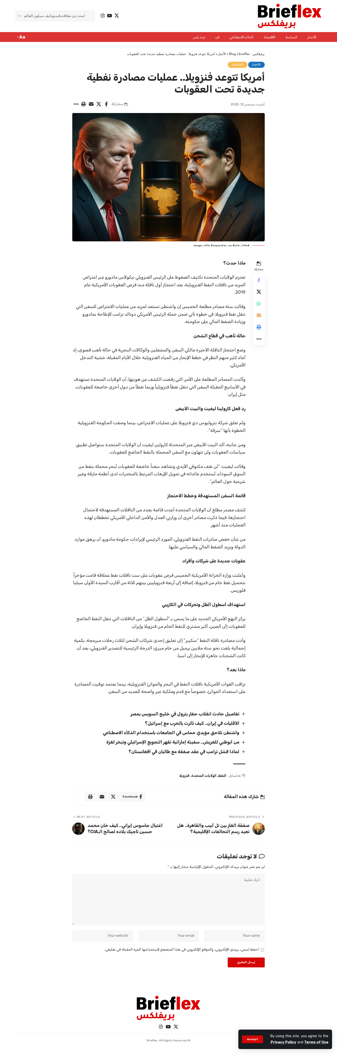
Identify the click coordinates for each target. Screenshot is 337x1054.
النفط (222, 776)
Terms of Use (316, 1042)
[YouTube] (109, 15)
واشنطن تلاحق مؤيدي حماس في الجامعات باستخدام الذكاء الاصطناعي (171, 733)
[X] (116, 15)
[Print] (83, 104)
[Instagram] (102, 15)
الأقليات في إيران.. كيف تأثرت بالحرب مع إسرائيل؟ (192, 723)
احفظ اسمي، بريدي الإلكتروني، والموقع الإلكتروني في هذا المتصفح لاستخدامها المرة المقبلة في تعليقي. (182, 950)
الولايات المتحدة (203, 776)
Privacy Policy (283, 1042)
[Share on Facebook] (106, 104)
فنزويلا (184, 776)
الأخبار (256, 64)
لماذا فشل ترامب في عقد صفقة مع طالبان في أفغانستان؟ (183, 752)
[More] (75, 104)
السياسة (237, 64)
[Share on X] (98, 104)
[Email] (91, 104)
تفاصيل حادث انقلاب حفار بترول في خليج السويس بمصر (184, 714)
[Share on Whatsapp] (259, 304)
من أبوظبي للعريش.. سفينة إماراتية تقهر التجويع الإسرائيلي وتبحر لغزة (172, 742)
